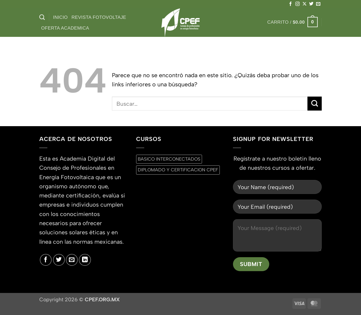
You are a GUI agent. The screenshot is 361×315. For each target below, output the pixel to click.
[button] (292, 22)
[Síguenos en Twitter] (311, 4)
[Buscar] (42, 17)
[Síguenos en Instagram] (297, 4)
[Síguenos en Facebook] (290, 4)
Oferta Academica (65, 28)
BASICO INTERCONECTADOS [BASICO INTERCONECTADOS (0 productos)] (169, 159)
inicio (60, 17)
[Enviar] (314, 104)
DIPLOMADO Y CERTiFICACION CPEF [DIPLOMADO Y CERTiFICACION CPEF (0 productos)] (178, 169)
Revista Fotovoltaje (99, 17)
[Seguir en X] (304, 4)
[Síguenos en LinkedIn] (85, 260)
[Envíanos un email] (318, 4)
